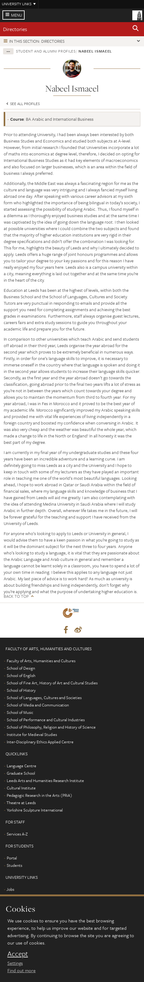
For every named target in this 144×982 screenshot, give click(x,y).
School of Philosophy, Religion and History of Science (51, 727)
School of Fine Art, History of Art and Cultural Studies (52, 683)
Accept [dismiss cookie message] (17, 953)
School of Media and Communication (38, 705)
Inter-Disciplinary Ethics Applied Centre (40, 742)
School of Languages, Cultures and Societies (44, 697)
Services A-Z (17, 834)
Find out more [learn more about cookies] (21, 970)
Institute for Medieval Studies (32, 734)
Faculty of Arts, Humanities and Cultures (41, 661)
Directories (15, 29)
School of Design (21, 668)
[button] (135, 29)
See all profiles (22, 103)
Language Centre (21, 766)
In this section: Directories (37, 41)
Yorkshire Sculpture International (35, 810)
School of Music (20, 712)
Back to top (16, 596)
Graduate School (21, 773)
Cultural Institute (21, 788)
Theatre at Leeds (21, 803)
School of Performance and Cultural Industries (46, 720)
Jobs (10, 889)
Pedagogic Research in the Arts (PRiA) (39, 795)
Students (14, 865)
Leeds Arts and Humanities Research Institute (45, 780)
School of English (21, 675)
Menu (16, 15)
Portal (12, 858)
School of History (21, 690)
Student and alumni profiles (46, 51)
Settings (15, 963)
